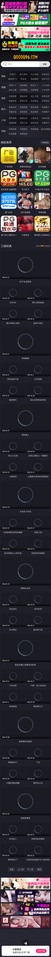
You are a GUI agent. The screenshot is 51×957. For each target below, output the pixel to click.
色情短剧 (23, 133)
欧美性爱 (45, 96)
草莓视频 (34, 129)
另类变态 (45, 100)
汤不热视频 (45, 129)
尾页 (39, 869)
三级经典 (6, 246)
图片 (3, 109)
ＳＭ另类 (45, 90)
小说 (3, 120)
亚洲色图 (23, 107)
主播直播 (34, 90)
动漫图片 (45, 107)
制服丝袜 (12, 100)
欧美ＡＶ (34, 85)
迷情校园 (12, 122)
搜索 (45, 64)
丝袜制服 (23, 90)
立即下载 (41, 951)
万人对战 (34, 74)
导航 (3, 131)
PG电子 (12, 74)
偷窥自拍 (12, 107)
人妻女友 (34, 118)
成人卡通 (34, 96)
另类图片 (45, 111)
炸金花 (23, 79)
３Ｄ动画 (45, 85)
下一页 (30, 869)
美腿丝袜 (12, 111)
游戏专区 (45, 74)
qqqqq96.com (25, 57)
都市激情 (12, 118)
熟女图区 (34, 111)
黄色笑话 (34, 122)
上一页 (21, 869)
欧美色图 (34, 107)
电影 (3, 98)
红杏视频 (12, 133)
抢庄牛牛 (45, 79)
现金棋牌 (34, 79)
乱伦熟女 (34, 100)
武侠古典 (45, 118)
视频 (3, 87)
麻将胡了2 (12, 79)
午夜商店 (23, 129)
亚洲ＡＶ (12, 85)
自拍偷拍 (23, 85)
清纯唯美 (23, 111)
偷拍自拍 (23, 96)
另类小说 (23, 122)
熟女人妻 (12, 90)
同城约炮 (12, 129)
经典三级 (23, 100)
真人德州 (23, 74)
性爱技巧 (45, 122)
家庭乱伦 (23, 118)
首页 (12, 869)
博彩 (3, 76)
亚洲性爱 (12, 96)
